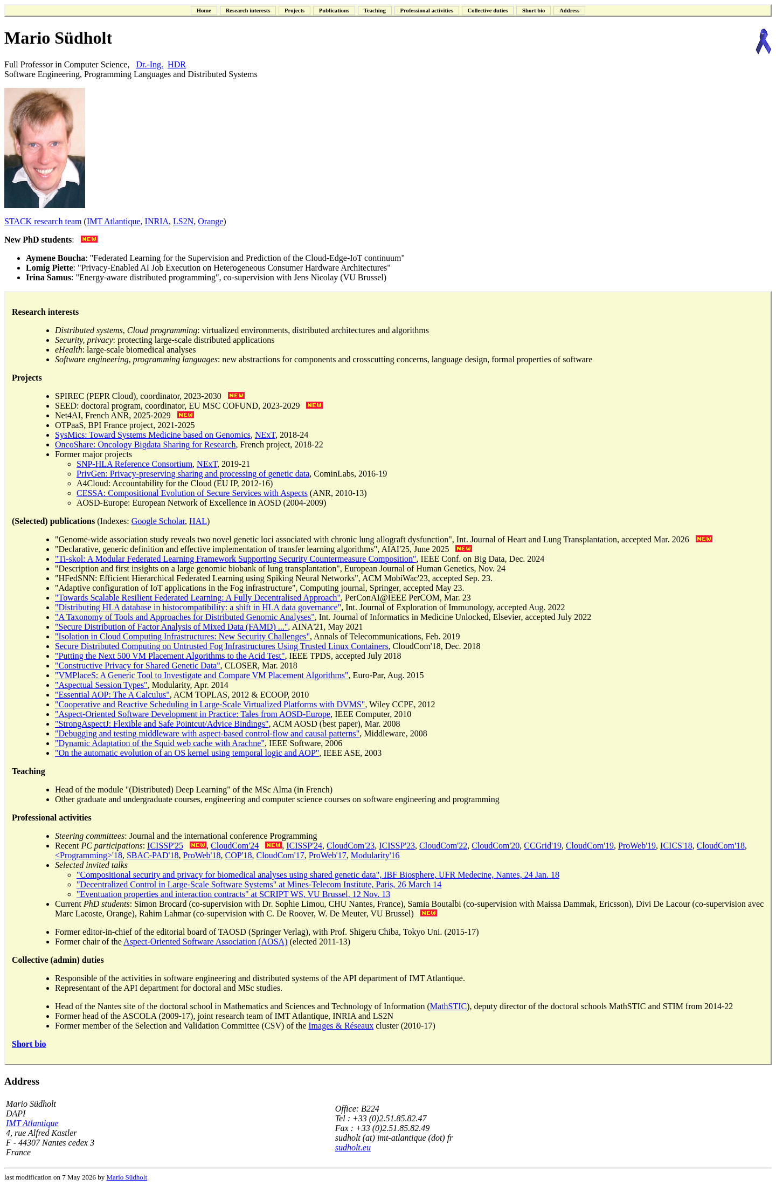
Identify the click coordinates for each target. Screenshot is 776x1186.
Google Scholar (158, 521)
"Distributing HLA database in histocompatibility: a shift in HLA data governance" (198, 607)
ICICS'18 (676, 845)
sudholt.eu (353, 1147)
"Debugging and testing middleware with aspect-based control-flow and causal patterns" (207, 733)
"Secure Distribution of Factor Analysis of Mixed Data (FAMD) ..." (171, 626)
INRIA (157, 221)
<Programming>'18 (88, 855)
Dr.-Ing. (149, 64)
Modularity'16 (375, 855)
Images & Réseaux (340, 1025)
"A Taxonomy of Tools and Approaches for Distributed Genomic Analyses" (185, 617)
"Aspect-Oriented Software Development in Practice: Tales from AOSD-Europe (192, 714)
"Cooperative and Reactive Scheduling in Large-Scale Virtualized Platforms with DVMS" (210, 704)
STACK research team (43, 221)
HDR (177, 64)
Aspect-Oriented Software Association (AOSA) (205, 941)
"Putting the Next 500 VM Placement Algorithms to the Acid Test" (170, 655)
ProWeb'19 (637, 845)
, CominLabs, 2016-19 (348, 473)
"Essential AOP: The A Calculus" (112, 694)
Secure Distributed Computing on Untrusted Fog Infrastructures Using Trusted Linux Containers (222, 646)
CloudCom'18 (721, 845)
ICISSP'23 (397, 845)
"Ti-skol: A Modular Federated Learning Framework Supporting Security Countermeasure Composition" (236, 558)
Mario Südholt (127, 1177)
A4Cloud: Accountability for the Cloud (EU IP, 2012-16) (175, 483)
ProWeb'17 (328, 855)
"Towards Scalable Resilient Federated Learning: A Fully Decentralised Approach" (198, 597)
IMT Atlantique (114, 221)
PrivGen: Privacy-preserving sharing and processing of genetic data (193, 473)
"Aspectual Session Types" (101, 684)
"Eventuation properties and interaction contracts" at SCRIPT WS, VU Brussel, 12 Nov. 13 (233, 894)
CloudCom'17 (280, 855)
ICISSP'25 (165, 845)
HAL (198, 521)
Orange (210, 221)
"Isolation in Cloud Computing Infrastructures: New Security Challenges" (182, 636)
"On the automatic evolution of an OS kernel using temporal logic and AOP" (187, 752)
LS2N (183, 221)
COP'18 (238, 855)
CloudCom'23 (351, 845)
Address (21, 1081)
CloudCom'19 (590, 845)
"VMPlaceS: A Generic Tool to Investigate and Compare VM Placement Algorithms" (202, 675)
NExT (265, 434)
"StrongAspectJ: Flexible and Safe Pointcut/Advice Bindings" (162, 723)
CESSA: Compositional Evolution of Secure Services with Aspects (192, 493)
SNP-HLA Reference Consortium (134, 463)
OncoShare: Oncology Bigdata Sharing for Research (145, 444)
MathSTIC (448, 1006)
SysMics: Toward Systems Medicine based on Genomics (153, 434)
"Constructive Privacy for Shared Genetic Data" (137, 665)
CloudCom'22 (443, 845)
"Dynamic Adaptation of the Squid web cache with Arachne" (160, 743)
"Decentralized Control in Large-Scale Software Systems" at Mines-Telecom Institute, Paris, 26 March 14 (259, 884)
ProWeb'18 (201, 855)
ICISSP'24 (304, 845)
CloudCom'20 (495, 845)
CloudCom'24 (235, 845)
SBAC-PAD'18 (153, 855)
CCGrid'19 (543, 845)
